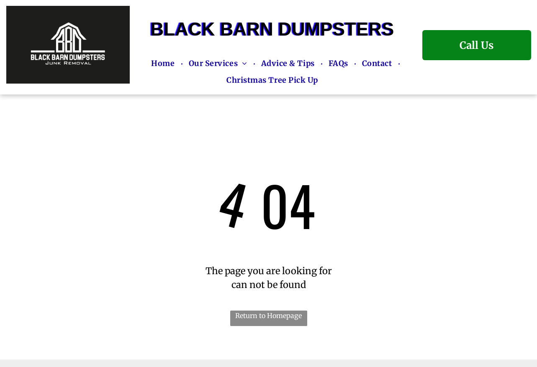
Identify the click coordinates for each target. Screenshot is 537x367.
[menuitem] (163, 64)
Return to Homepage (268, 315)
